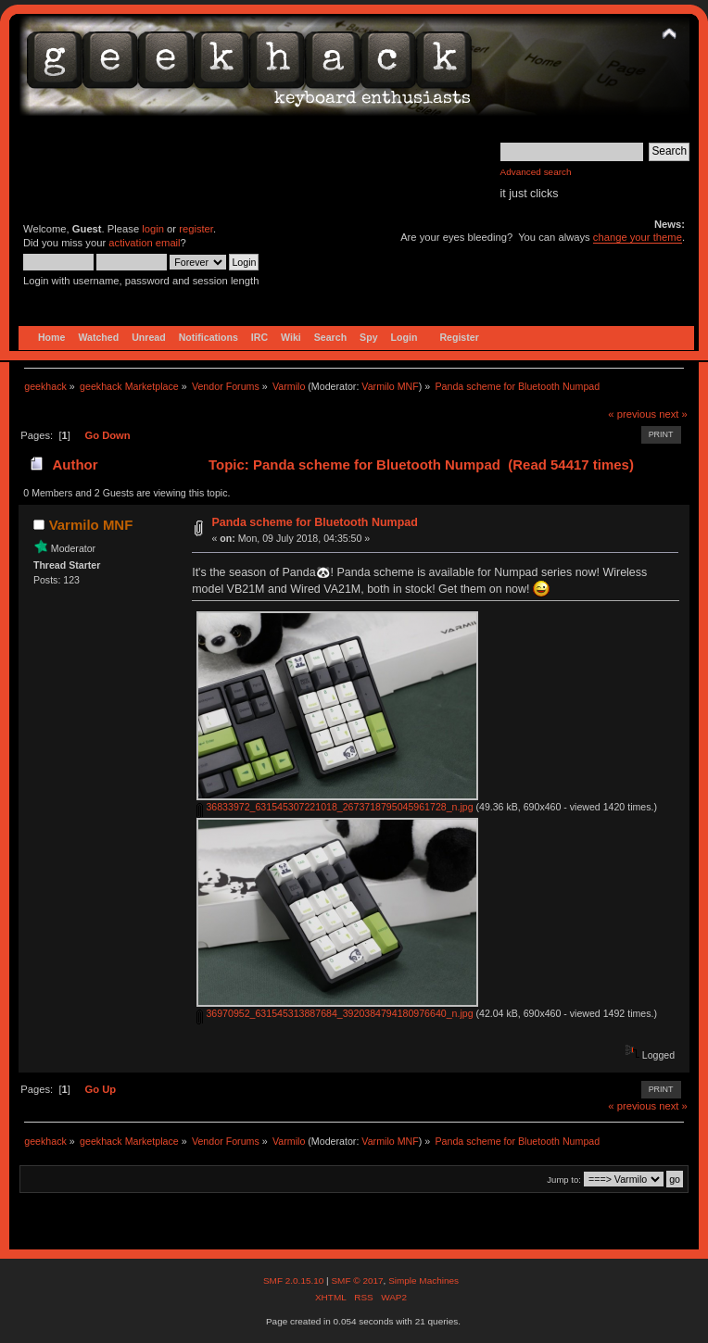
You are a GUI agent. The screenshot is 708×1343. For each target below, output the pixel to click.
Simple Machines (423, 1280)
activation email (144, 242)
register (196, 228)
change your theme (637, 237)
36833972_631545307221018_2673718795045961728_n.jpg (334, 806)
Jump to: (564, 1179)
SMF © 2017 (357, 1280)
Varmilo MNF (389, 386)
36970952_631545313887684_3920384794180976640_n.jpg (334, 1013)
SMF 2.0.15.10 (294, 1280)
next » (673, 414)
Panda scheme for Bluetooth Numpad (314, 522)
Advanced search (536, 172)
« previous (632, 414)
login (153, 228)
